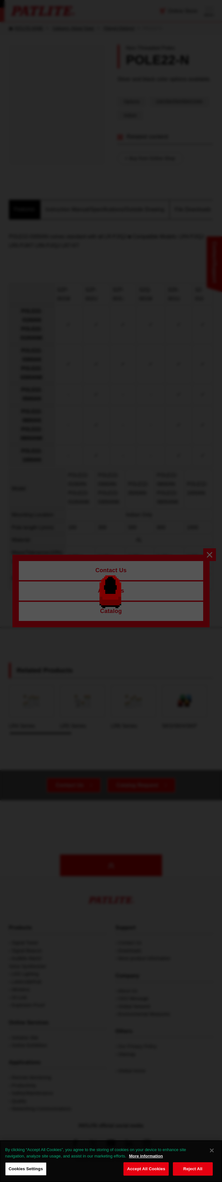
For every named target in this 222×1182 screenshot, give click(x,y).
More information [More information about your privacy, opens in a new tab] (146, 1156)
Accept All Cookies (146, 1168)
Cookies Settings (26, 1168)
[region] (111, 1161)
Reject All (192, 1168)
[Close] (212, 1150)
